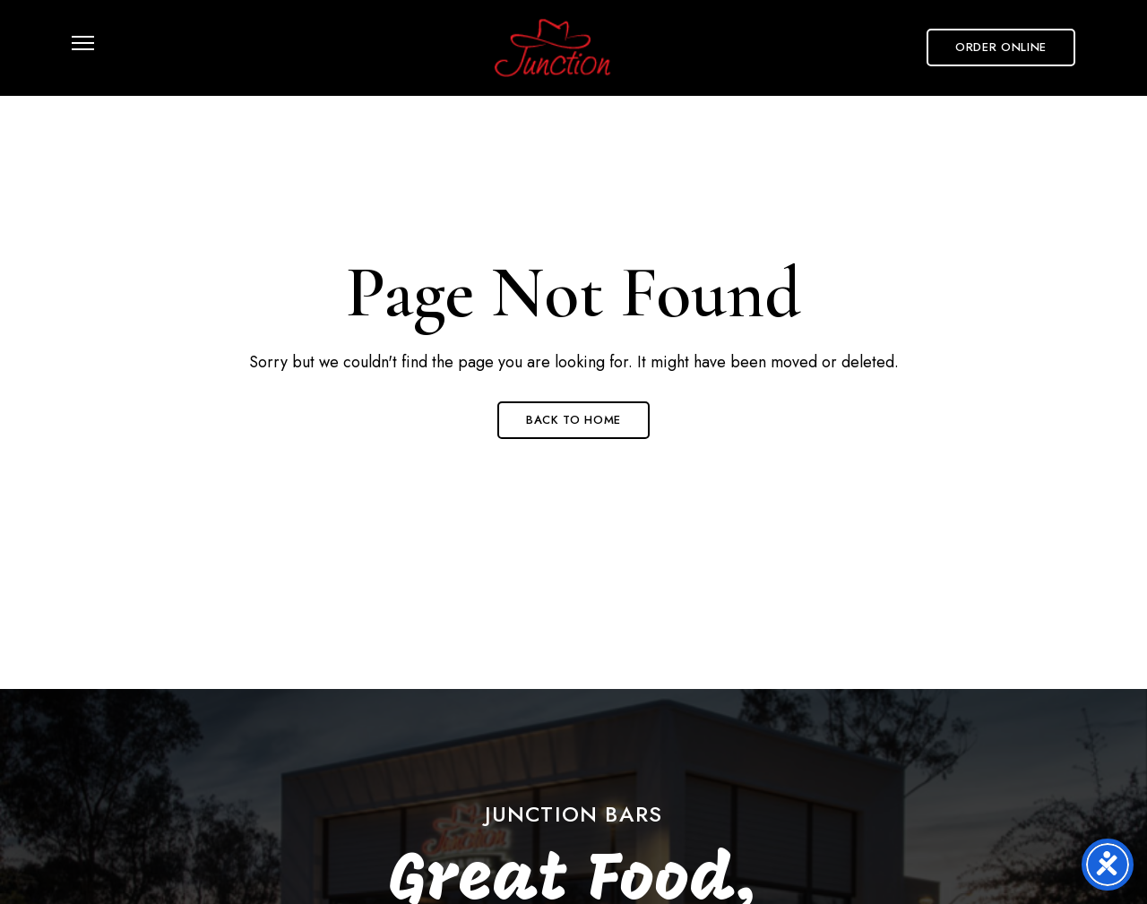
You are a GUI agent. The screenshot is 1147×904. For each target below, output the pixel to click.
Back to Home (573, 419)
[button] (1001, 47)
